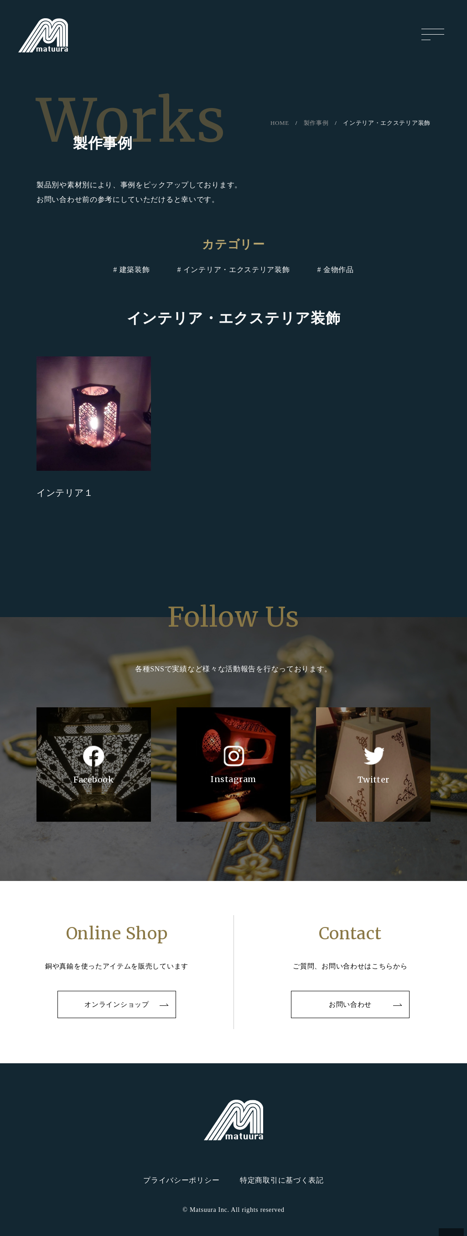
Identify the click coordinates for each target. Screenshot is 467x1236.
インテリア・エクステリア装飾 (236, 269)
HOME (279, 122)
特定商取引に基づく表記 (282, 1180)
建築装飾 (134, 269)
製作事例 (316, 122)
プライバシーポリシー (181, 1180)
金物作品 (338, 269)
